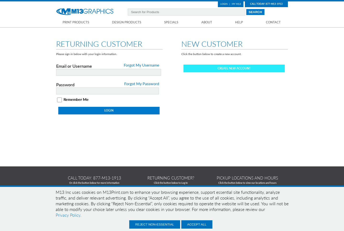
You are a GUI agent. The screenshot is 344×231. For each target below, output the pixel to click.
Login (224, 3)
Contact (273, 22)
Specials (171, 22)
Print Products (76, 22)
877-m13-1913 (107, 177)
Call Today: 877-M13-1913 (266, 3)
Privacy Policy (68, 215)
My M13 (236, 3)
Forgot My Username (141, 65)
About (206, 22)
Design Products (126, 22)
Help (239, 22)
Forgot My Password (141, 84)
